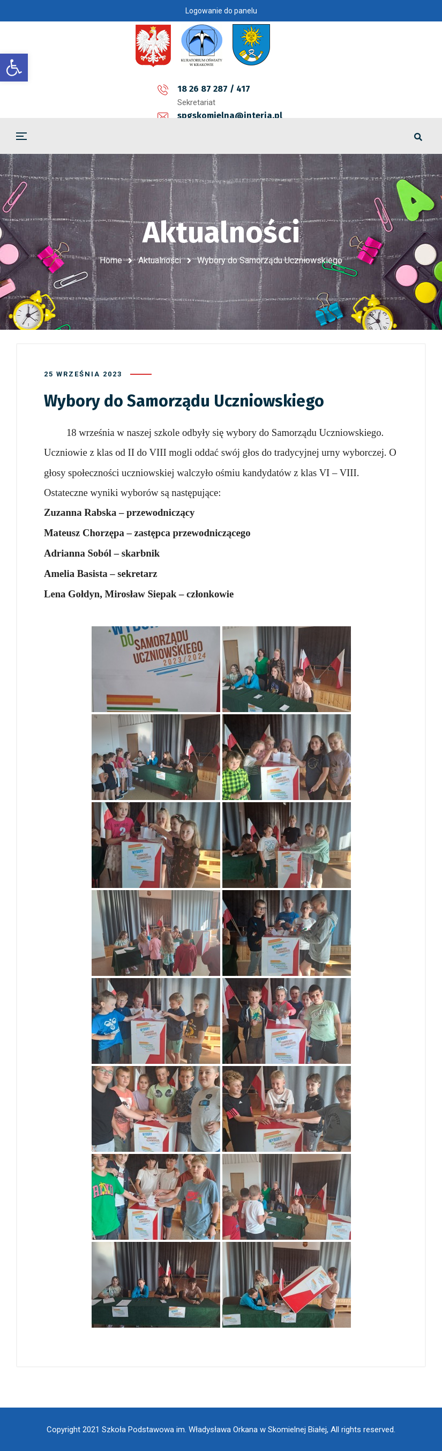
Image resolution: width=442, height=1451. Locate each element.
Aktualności (159, 260)
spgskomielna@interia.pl (225, 89)
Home (111, 260)
